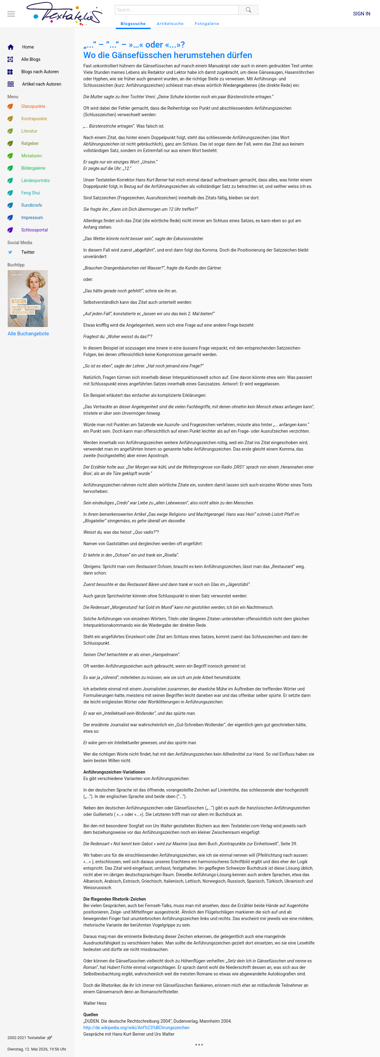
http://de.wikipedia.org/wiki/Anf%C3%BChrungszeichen (136, 1027)
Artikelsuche (170, 23)
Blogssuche (133, 23)
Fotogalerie (207, 23)
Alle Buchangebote (28, 334)
